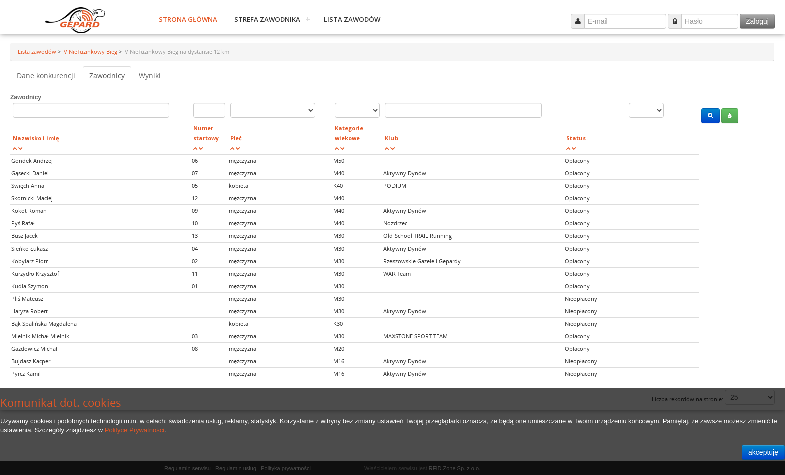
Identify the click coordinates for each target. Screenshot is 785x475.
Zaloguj (757, 21)
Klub (391, 138)
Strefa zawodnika (267, 19)
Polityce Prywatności (134, 430)
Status (576, 138)
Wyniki (150, 75)
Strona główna (188, 19)
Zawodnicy (107, 75)
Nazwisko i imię (36, 138)
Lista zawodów (352, 19)
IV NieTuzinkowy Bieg (90, 51)
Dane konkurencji (46, 75)
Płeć (236, 138)
